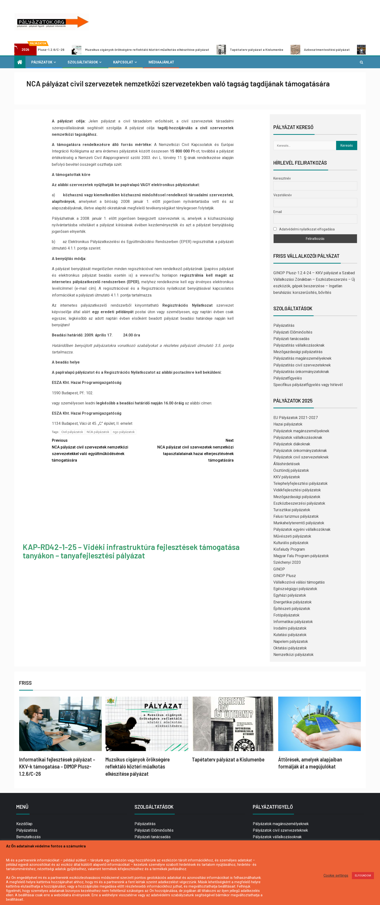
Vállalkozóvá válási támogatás (299, 582)
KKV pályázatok (286, 477)
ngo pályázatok (124, 432)
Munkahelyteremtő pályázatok (298, 523)
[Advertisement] (143, 503)
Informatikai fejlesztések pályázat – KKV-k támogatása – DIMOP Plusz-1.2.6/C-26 (57, 766)
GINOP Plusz (284, 575)
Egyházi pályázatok (289, 595)
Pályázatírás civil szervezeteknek (302, 365)
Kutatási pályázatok (290, 634)
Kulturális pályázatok (291, 542)
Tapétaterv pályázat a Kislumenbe (258, 49)
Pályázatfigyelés (287, 378)
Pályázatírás (283, 325)
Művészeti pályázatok (292, 536)
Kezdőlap (24, 823)
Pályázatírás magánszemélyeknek (302, 358)
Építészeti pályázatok (291, 608)
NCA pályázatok (98, 432)
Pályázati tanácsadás (291, 338)
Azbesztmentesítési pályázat (328, 49)
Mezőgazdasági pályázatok (296, 496)
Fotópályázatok (286, 615)
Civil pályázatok (72, 432)
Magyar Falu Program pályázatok (301, 556)
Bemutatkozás (28, 837)
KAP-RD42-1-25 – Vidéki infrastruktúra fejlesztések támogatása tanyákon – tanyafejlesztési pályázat (131, 551)
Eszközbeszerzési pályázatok (299, 503)
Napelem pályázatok (290, 641)
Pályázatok (41, 62)
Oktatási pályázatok (290, 648)
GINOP (279, 569)
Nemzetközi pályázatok (293, 654)
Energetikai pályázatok (292, 602)
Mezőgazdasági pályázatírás (298, 352)
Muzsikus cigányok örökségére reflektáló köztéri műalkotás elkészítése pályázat (148, 49)
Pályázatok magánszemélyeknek (301, 431)
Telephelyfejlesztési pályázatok (300, 483)
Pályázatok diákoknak (291, 444)
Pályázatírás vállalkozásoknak (299, 345)
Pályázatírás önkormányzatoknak (301, 371)
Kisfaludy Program (289, 549)
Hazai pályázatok (287, 424)
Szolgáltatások (83, 62)
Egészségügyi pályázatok (295, 588)
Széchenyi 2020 (287, 562)
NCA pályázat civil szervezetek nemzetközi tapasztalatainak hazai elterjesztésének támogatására (188, 450)
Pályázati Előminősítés (292, 332)
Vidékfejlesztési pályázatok (297, 490)
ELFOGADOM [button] (363, 875)
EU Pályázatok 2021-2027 (295, 417)
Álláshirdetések (286, 464)
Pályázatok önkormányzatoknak (300, 450)
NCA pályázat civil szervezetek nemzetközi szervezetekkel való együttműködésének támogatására (97, 450)
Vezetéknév (282, 195)
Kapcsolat (123, 62)
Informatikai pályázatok (293, 621)
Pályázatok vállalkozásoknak (297, 437)
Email (277, 212)
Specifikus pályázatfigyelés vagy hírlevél (308, 384)
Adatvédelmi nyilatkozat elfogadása (304, 229)
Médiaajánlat (161, 62)
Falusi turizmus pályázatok (296, 516)
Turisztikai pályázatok (291, 510)
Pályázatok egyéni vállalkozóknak (302, 529)
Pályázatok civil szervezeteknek (301, 457)
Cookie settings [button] (336, 875)
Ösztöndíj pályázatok (291, 470)
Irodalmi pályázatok (290, 628)
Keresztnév (282, 178)
